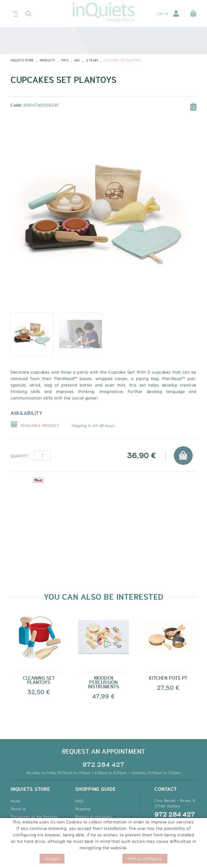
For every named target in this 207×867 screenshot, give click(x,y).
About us (18, 809)
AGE (77, 60)
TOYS (64, 60)
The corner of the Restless (34, 816)
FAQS (79, 801)
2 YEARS (92, 60)
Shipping (82, 809)
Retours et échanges (93, 816)
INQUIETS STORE (22, 60)
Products (47, 60)
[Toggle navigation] (14, 13)
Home (15, 801)
